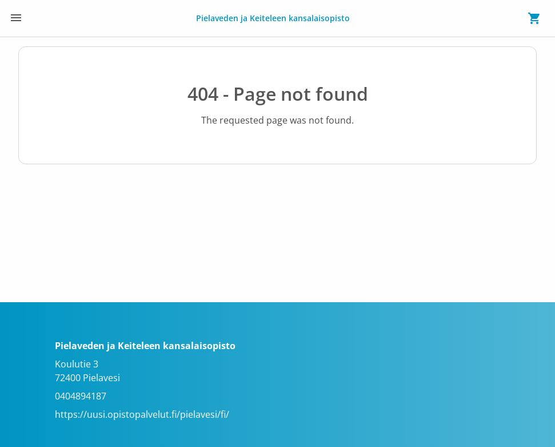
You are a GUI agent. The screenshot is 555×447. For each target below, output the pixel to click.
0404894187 (80, 396)
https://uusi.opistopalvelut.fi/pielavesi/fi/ (142, 414)
